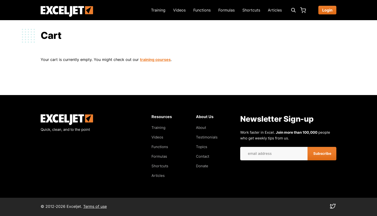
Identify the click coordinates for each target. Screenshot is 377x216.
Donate (202, 166)
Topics (201, 146)
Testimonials (207, 137)
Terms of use (95, 206)
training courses (155, 59)
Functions (202, 10)
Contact (202, 156)
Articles (275, 10)
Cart (303, 10)
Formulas (226, 10)
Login (327, 10)
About (201, 127)
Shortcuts (251, 10)
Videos (179, 10)
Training (158, 10)
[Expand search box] (293, 10)
